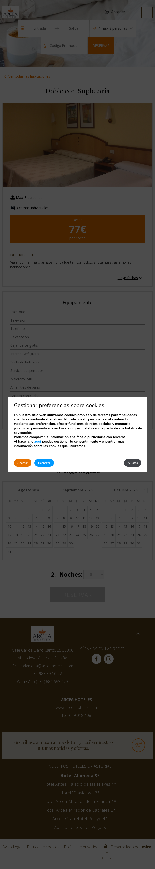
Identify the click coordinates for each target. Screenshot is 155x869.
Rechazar (44, 463)
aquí (37, 441)
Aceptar (22, 463)
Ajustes (133, 463)
